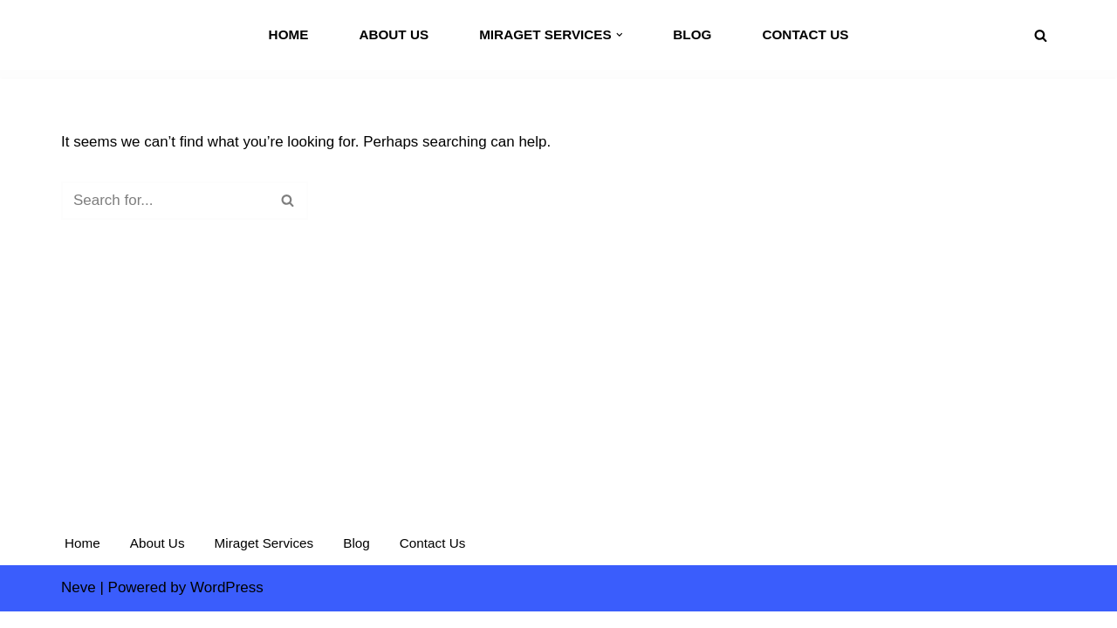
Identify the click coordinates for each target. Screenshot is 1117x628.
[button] (619, 34)
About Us (393, 34)
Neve (78, 604)
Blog (692, 34)
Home (288, 34)
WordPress (227, 604)
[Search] (1040, 35)
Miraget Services (264, 559)
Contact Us (806, 34)
